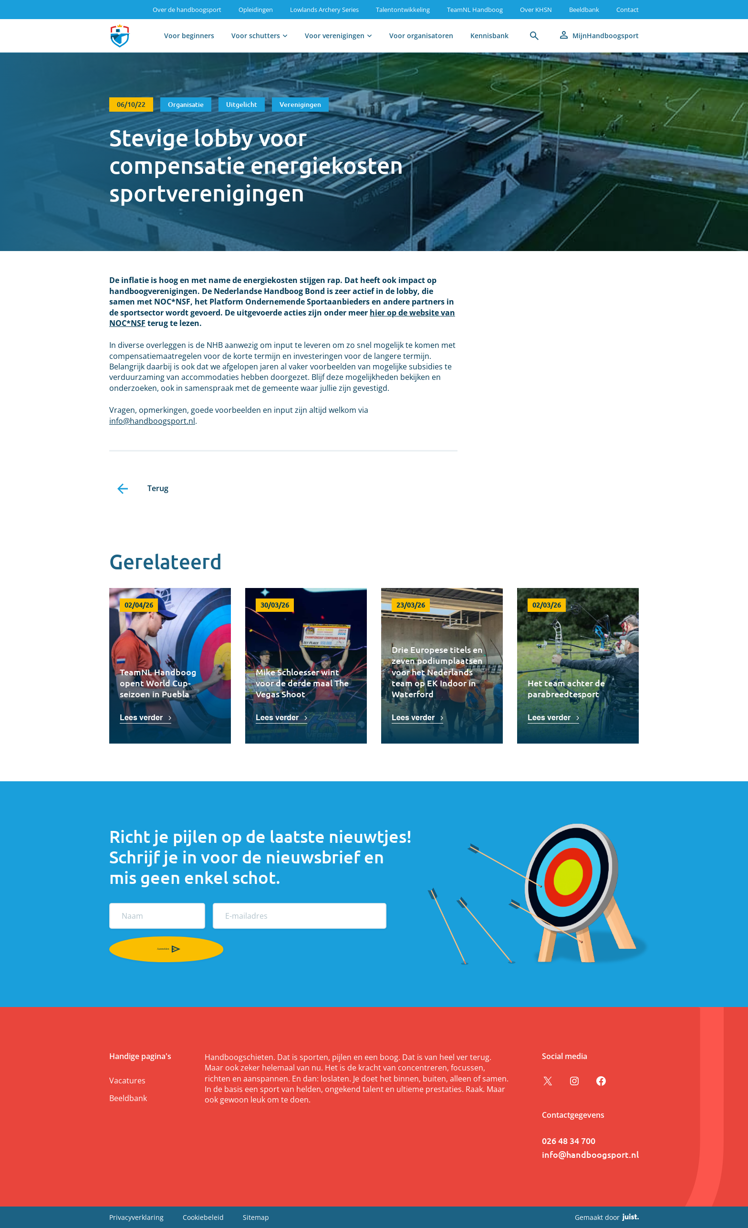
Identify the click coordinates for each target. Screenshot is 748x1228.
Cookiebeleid (203, 1217)
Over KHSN (536, 9)
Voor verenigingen (334, 35)
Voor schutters (255, 35)
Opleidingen (256, 9)
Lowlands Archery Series (324, 9)
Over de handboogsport (187, 9)
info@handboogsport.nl (152, 421)
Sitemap (256, 1217)
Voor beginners (189, 35)
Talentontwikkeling (403, 9)
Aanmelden (122, 949)
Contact (627, 9)
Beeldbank (584, 9)
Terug (157, 488)
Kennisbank (489, 35)
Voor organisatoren (421, 35)
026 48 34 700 (568, 1140)
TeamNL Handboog (475, 9)
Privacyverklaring (136, 1217)
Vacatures (127, 1080)
